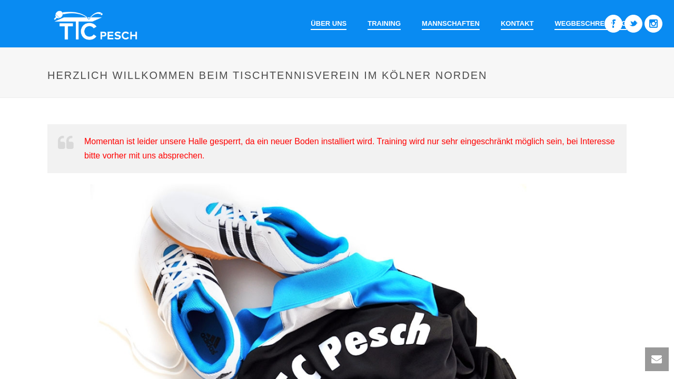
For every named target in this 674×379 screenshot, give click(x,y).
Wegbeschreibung (590, 23)
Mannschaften (451, 23)
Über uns (328, 23)
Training (384, 23)
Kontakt (517, 23)
